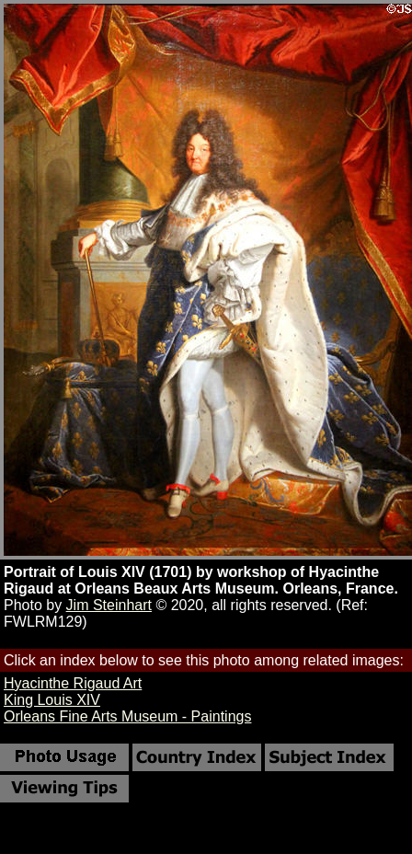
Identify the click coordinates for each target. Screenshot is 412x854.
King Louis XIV (52, 700)
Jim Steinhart (109, 605)
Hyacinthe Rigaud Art (73, 683)
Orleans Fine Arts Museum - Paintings (127, 716)
